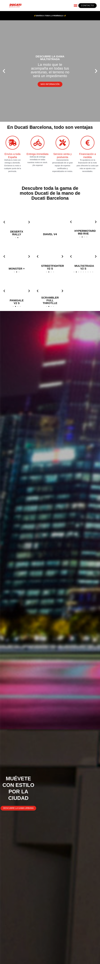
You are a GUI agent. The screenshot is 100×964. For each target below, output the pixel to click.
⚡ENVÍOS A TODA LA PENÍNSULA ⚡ (50, 16)
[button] (75, 5)
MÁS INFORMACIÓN (49, 84)
